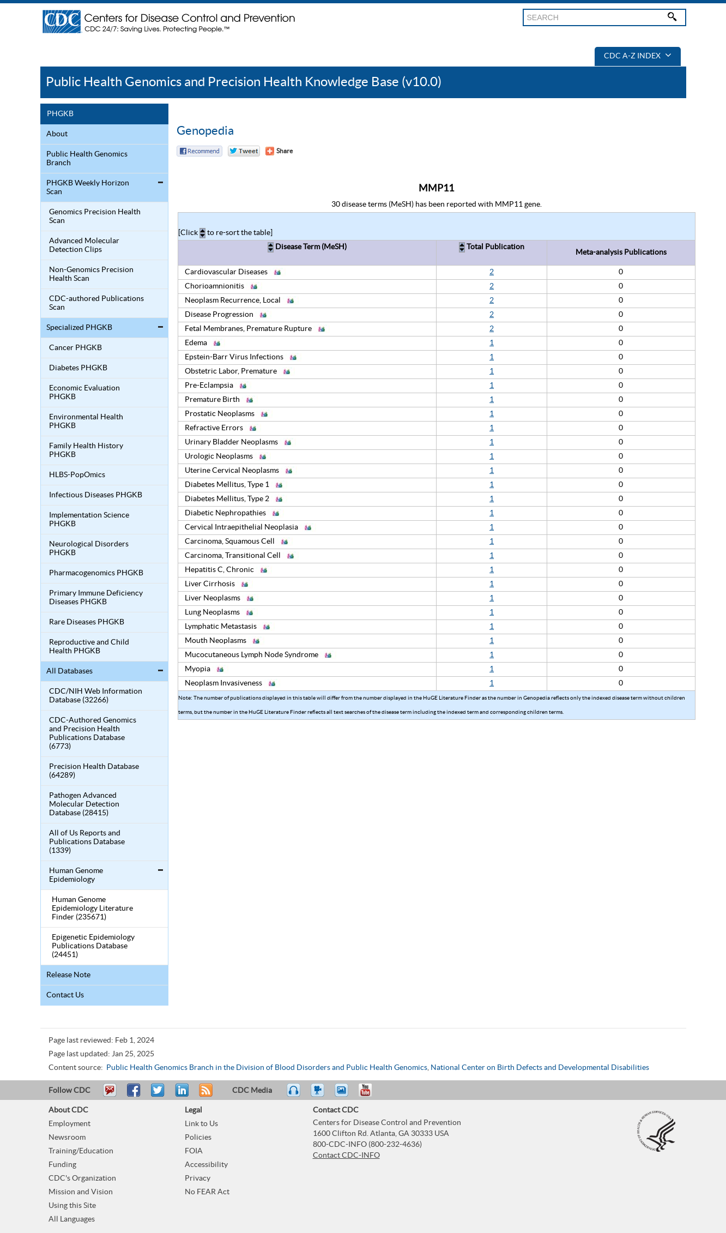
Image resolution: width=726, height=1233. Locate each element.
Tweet (158, 1095)
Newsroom (67, 1137)
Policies (198, 1137)
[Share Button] (279, 151)
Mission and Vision (81, 1192)
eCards (344, 1095)
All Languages (72, 1219)
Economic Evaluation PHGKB (84, 392)
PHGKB (60, 114)
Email (109, 1095)
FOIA (194, 1151)
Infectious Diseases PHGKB (95, 495)
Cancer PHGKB (75, 348)
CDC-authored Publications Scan (96, 303)
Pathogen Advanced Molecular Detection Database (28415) (84, 804)
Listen (294, 1095)
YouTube (370, 1095)
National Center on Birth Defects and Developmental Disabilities (540, 1068)
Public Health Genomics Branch (87, 159)
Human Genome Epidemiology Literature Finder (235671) (92, 908)
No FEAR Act (207, 1192)
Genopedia (205, 131)
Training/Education (81, 1151)
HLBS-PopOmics (77, 475)
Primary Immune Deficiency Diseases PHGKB (96, 598)
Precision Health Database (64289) (94, 771)
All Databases (69, 671)
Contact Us (65, 995)
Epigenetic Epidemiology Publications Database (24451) (93, 946)
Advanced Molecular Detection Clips (84, 245)
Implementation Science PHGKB (89, 520)
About (57, 134)
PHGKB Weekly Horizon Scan (87, 187)
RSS (204, 1095)
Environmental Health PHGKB (86, 421)
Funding (62, 1165)
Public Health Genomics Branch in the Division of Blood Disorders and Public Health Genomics (266, 1068)
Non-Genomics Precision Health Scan (91, 274)
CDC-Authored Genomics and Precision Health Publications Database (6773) (92, 733)
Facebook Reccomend (199, 151)
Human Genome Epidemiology (76, 875)
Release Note (68, 975)
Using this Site (72, 1206)
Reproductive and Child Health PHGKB (89, 647)
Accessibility (206, 1165)
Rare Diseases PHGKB (86, 622)
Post (180, 1095)
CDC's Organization (82, 1178)
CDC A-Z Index (637, 56)
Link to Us (201, 1124)
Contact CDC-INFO (346, 1155)
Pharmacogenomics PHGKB (96, 573)
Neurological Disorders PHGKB (89, 548)
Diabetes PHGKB (78, 368)
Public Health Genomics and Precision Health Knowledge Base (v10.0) (243, 82)
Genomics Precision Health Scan (95, 216)
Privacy (197, 1178)
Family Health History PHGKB (86, 450)
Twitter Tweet (244, 151)
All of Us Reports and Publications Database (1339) (87, 842)
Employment (69, 1124)
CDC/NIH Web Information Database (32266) (95, 696)
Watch (319, 1095)
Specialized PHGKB (79, 328)
